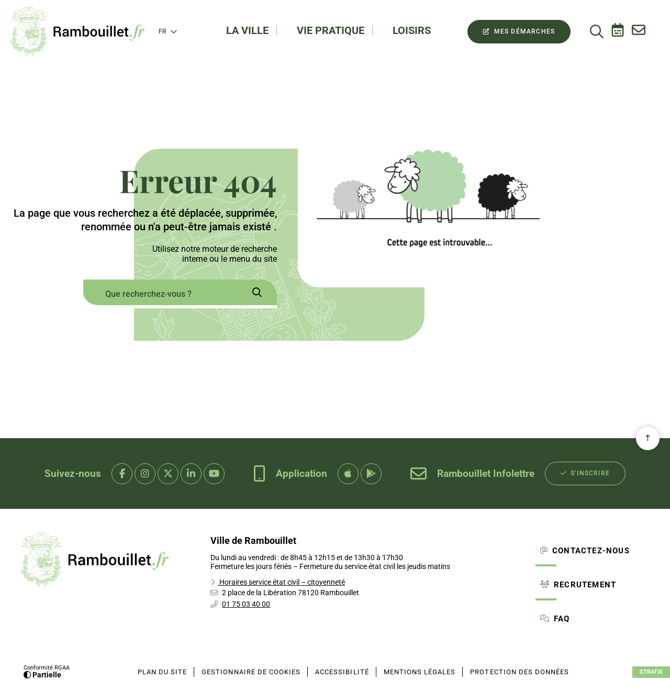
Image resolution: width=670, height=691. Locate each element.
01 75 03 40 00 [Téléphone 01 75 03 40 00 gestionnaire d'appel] (246, 604)
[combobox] (159, 294)
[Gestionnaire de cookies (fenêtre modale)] (251, 672)
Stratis (651, 671)
